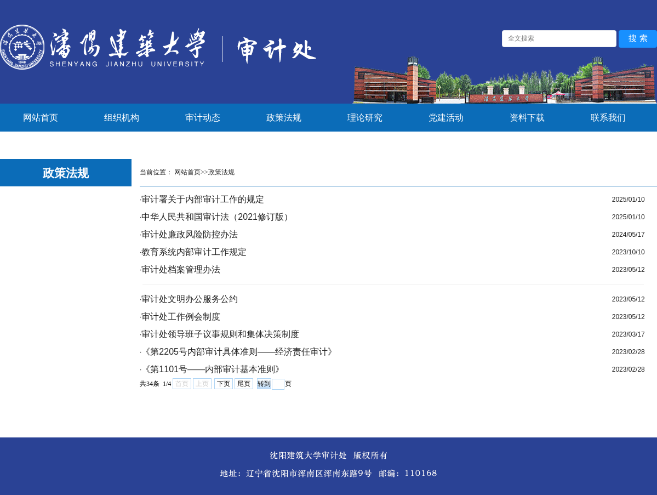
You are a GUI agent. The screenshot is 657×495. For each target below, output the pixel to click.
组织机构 (121, 117)
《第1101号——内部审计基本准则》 (212, 369)
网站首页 (40, 117)
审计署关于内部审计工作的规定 (202, 199)
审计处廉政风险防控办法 (189, 234)
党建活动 (446, 117)
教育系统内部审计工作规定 (194, 252)
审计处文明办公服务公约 (189, 299)
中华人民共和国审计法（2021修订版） (217, 216)
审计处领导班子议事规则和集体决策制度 (220, 334)
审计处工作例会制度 (180, 316)
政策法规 (283, 117)
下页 (223, 384)
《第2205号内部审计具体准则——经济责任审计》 (238, 351)
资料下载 (527, 117)
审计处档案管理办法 (180, 269)
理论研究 (364, 117)
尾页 (243, 384)
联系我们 (608, 117)
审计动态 (202, 117)
